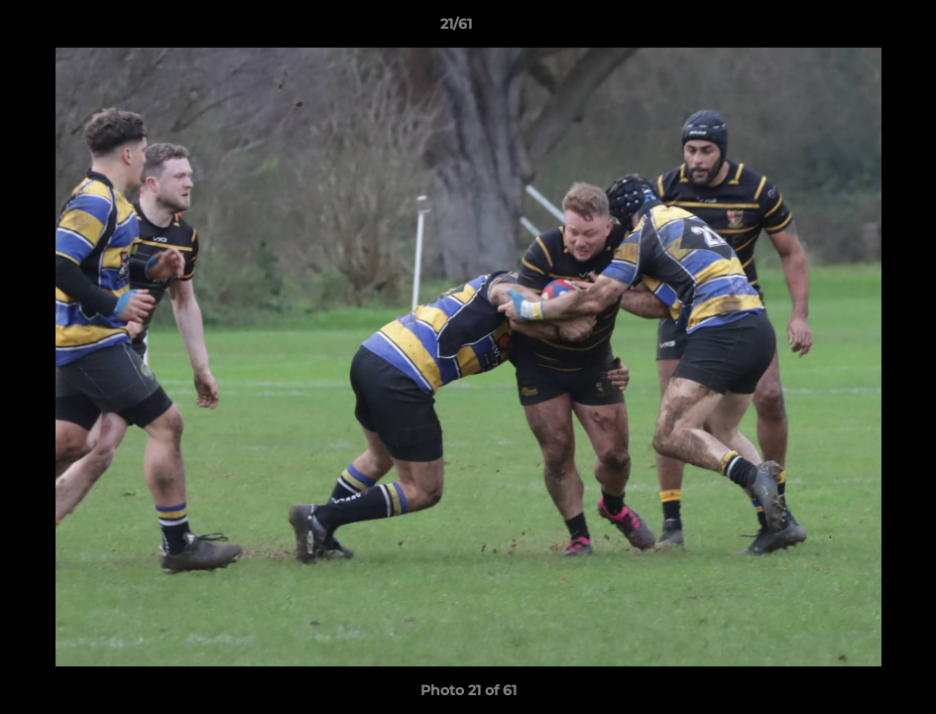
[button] (853, 29)
